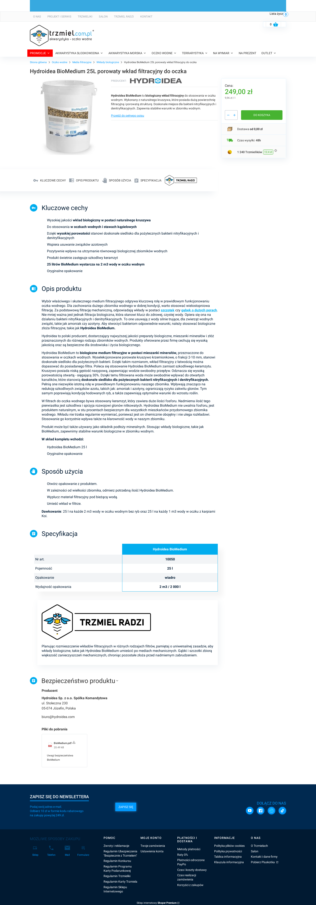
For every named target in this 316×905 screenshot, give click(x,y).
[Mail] (67, 851)
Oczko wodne (59, 62)
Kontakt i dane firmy (264, 856)
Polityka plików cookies (229, 845)
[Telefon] (51, 851)
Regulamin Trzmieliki (117, 876)
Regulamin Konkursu (117, 861)
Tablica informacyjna (228, 856)
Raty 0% (182, 854)
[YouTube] (249, 810)
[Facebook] (260, 810)
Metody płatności (188, 849)
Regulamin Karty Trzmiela (120, 881)
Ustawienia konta (152, 851)
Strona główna (38, 62)
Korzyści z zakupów (190, 885)
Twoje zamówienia (152, 845)
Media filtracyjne (81, 62)
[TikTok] (282, 810)
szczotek (167, 310)
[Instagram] (271, 810)
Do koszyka (261, 115)
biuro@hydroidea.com (58, 717)
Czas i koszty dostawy (192, 870)
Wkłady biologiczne (108, 62)
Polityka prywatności (228, 851)
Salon (254, 851)
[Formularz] (83, 851)
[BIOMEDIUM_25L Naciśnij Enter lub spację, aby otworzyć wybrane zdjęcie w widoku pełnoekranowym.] (69, 117)
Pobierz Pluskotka (263, 862)
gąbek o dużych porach (199, 310)
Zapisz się (125, 807)
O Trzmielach (259, 845)
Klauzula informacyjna (229, 862)
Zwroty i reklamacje (116, 845)
